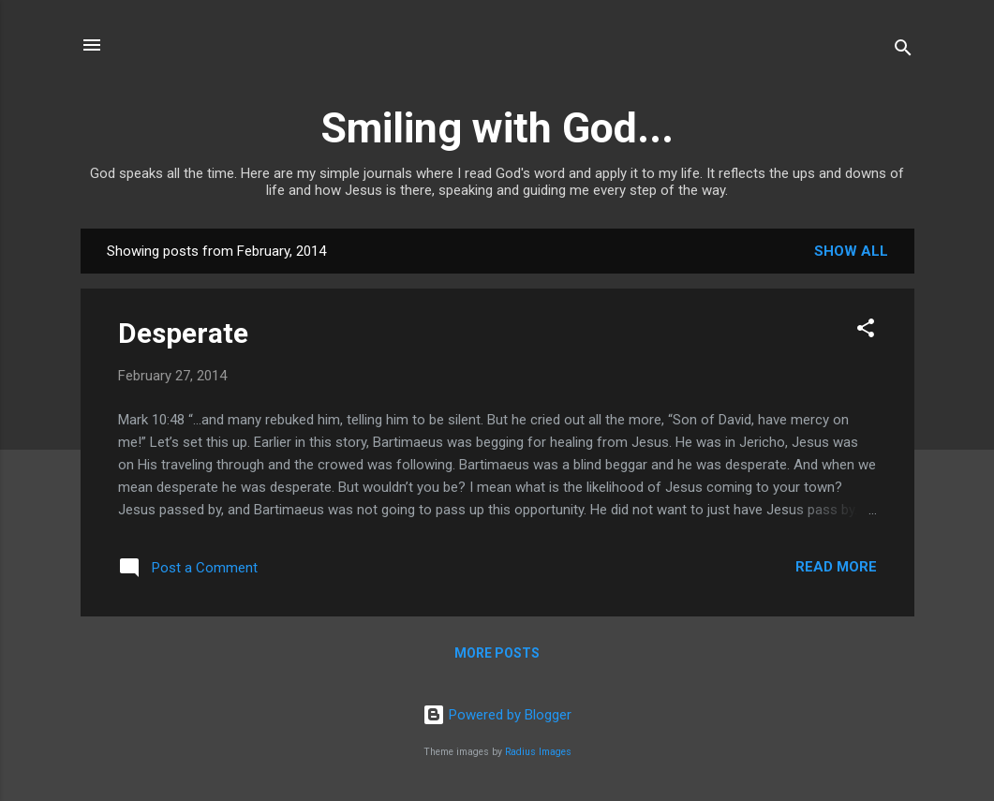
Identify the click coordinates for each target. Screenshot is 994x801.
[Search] (903, 51)
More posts (497, 652)
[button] (865, 331)
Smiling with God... (497, 128)
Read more (836, 566)
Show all (851, 251)
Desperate (183, 333)
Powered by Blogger (497, 714)
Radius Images (538, 752)
